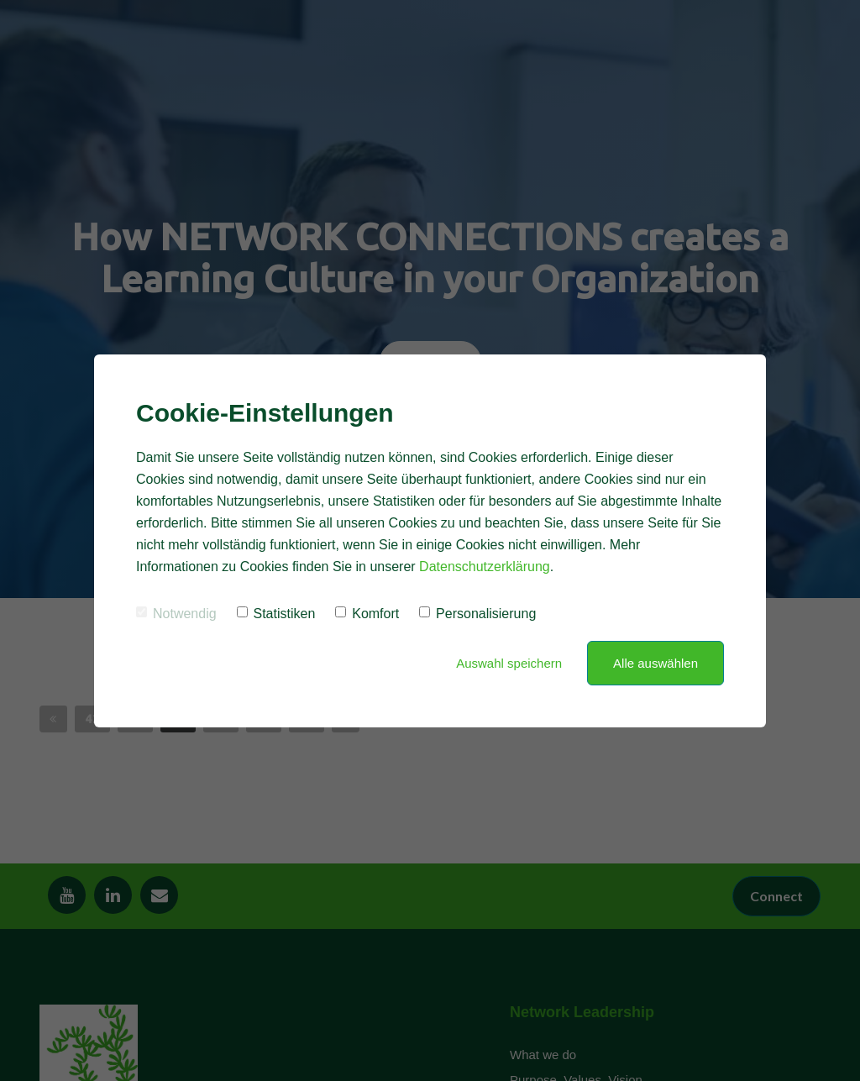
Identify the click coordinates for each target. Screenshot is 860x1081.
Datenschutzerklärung (484, 566)
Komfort (367, 613)
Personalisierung (477, 613)
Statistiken (276, 613)
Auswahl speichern (509, 663)
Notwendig (176, 613)
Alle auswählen (655, 663)
